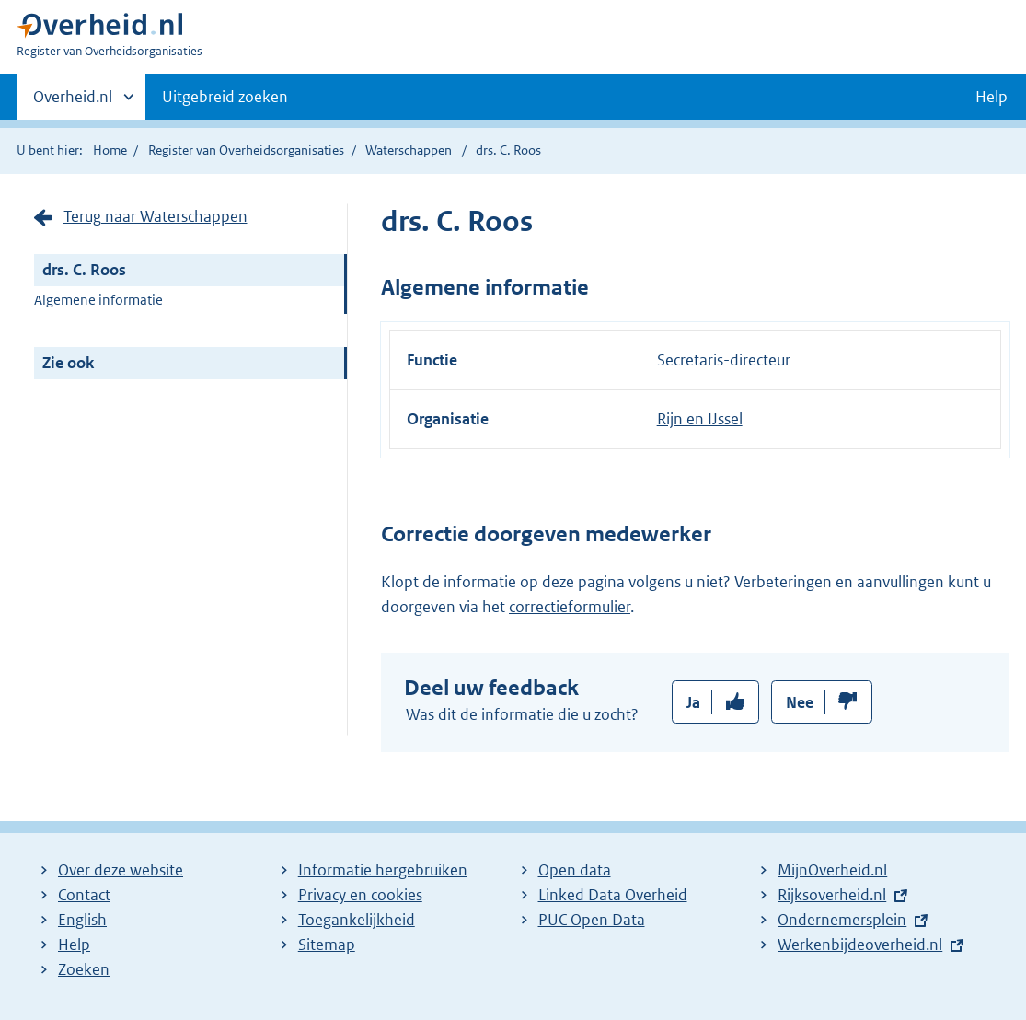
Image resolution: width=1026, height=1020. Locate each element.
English (82, 920)
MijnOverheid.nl (832, 870)
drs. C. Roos (84, 270)
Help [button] (991, 97)
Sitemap (326, 944)
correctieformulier (569, 607)
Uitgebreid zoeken (225, 97)
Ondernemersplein (842, 920)
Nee (799, 702)
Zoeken (84, 969)
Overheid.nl (72, 102)
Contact (84, 895)
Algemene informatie (98, 299)
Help (74, 944)
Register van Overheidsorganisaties (246, 150)
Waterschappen (408, 150)
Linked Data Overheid (612, 895)
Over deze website (120, 870)
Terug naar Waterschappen (155, 216)
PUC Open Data (591, 920)
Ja (693, 702)
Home (110, 150)
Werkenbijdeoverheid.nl (860, 944)
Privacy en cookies (360, 895)
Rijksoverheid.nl (832, 895)
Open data (574, 870)
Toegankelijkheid (356, 920)
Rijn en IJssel (700, 419)
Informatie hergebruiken (382, 870)
